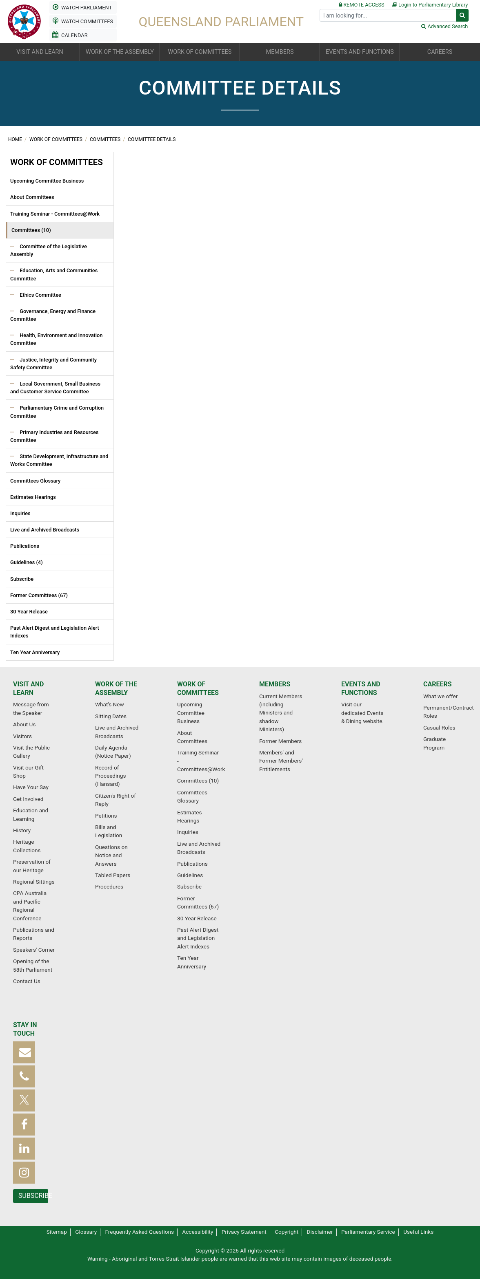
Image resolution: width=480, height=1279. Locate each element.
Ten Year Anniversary (35, 652)
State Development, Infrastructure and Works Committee (59, 460)
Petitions (106, 815)
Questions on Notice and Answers (111, 855)
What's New (109, 704)
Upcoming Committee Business (47, 181)
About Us (24, 724)
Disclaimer (320, 1231)
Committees (106, 139)
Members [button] (280, 52)
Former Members (280, 741)
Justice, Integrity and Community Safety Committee (53, 363)
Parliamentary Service (368, 1231)
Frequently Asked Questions (139, 1231)
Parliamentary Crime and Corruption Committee (57, 412)
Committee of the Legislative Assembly (48, 250)
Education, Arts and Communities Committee (54, 274)
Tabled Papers (112, 875)
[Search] (388, 15)
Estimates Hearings (33, 497)
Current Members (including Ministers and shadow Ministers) (280, 713)
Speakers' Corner (34, 949)
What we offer (440, 696)
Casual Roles (439, 727)
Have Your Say (31, 787)
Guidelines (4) (26, 562)
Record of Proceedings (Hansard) (110, 775)
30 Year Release (29, 612)
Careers (437, 684)
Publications (24, 546)
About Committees (32, 197)
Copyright (286, 1231)
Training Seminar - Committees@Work (55, 214)
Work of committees (56, 139)
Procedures (109, 886)
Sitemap (57, 1231)
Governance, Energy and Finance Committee (53, 315)
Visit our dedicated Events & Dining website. (362, 712)
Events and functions (360, 688)
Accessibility (197, 1231)
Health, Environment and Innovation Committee (56, 339)
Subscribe (21, 579)
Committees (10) (31, 230)
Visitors (22, 736)
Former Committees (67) (39, 595)
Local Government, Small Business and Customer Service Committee (55, 388)
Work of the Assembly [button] (120, 52)
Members (274, 684)
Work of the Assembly (116, 688)
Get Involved (28, 799)
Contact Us (26, 981)
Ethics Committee (39, 295)
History (22, 830)
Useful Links (418, 1231)
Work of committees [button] (200, 52)
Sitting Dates (111, 716)
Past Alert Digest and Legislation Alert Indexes (54, 632)
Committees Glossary (35, 481)
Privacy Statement (244, 1231)
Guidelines (190, 875)
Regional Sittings (34, 881)
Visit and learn (28, 688)
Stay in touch (25, 1029)
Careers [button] (439, 52)
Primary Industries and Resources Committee (54, 436)
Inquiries (20, 513)
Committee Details (152, 139)
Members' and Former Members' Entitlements (281, 760)
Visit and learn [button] (39, 52)
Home (15, 139)
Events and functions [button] (360, 52)
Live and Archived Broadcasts (44, 530)
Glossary (86, 1231)
